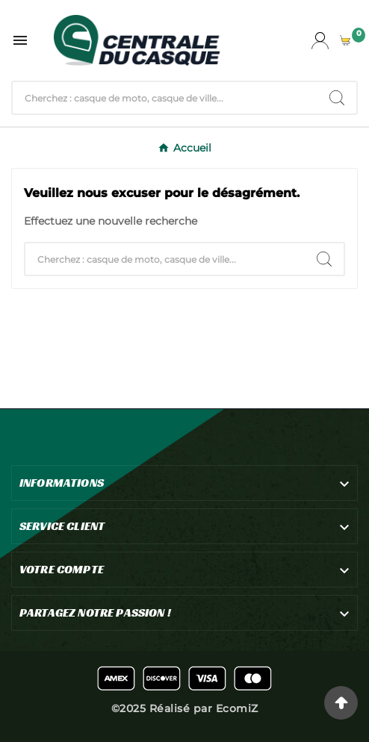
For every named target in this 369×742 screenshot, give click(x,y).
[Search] (336, 98)
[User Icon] (320, 40)
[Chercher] (165, 97)
